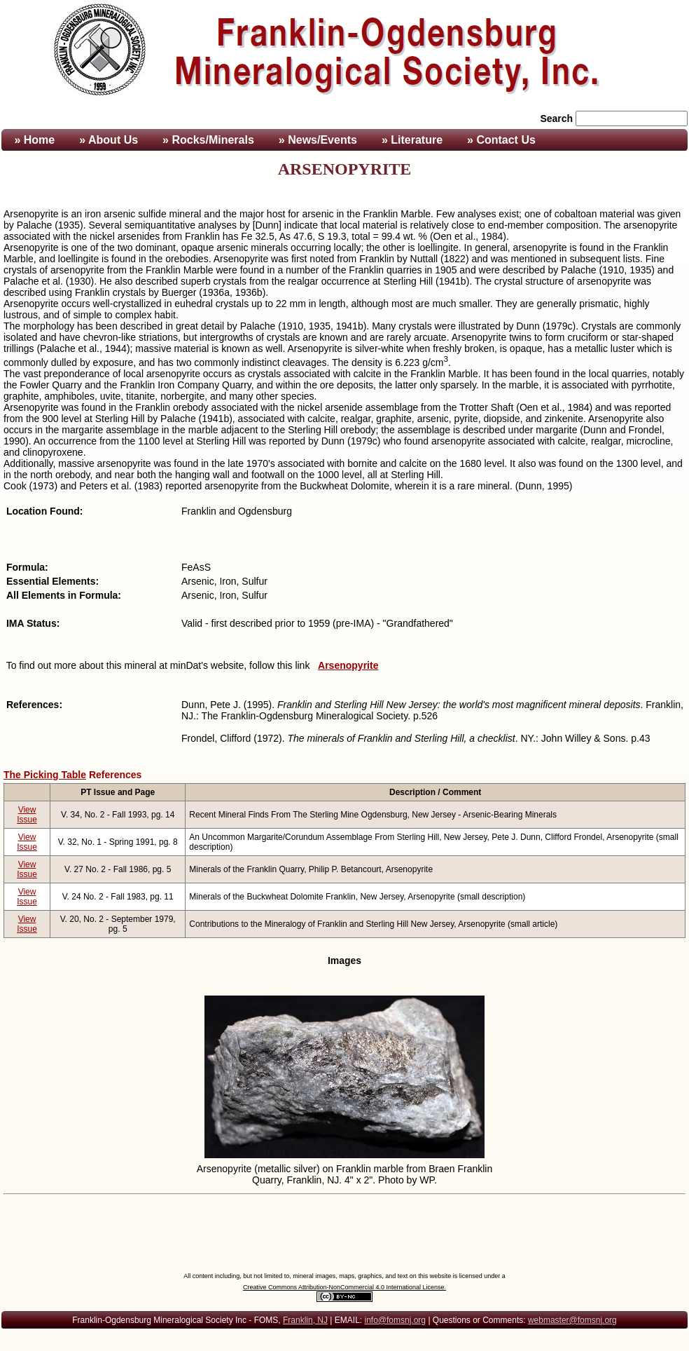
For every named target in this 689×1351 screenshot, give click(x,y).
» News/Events (318, 140)
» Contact (501, 140)
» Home (33, 140)
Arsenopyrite (348, 665)
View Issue (27, 814)
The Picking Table (45, 774)
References (115, 774)
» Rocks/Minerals (208, 140)
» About (108, 140)
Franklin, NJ (305, 1320)
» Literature (412, 140)
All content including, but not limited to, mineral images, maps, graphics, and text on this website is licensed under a (344, 1275)
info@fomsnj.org (395, 1320)
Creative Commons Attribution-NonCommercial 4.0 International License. (344, 1287)
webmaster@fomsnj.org (572, 1320)
